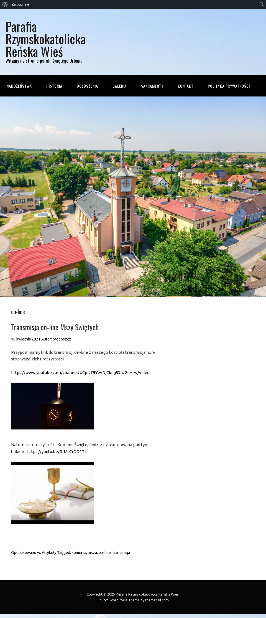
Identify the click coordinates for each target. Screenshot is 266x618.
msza (92, 552)
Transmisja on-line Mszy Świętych (55, 327)
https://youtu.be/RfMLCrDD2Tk (57, 451)
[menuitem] (5, 4)
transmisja (121, 552)
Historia (54, 86)
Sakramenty (152, 86)
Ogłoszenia (87, 86)
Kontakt (185, 86)
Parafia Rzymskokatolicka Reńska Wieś (46, 38)
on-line (105, 552)
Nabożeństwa (19, 86)
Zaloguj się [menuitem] (20, 4)
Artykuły (49, 552)
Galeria (119, 86)
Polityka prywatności (229, 86)
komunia (79, 552)
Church (103, 600)
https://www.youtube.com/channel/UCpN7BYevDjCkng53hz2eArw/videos (81, 372)
